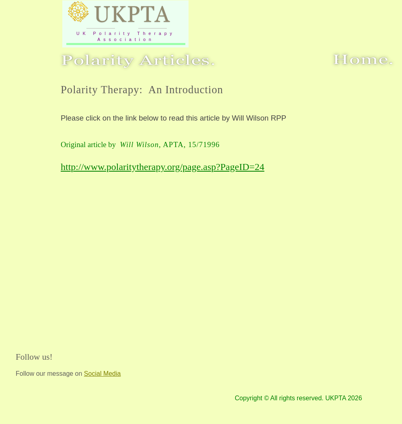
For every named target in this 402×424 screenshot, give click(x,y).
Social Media (102, 373)
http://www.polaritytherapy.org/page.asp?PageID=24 (163, 167)
